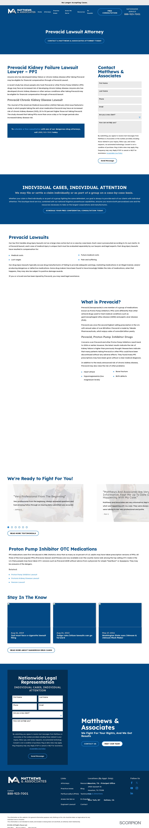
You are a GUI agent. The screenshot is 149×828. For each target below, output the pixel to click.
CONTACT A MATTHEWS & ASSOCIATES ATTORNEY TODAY (74, 41)
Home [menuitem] (40, 12)
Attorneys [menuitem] (47, 12)
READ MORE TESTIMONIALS (23, 533)
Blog (82, 788)
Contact (84, 804)
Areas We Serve (67, 799)
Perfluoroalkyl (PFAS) (70, 794)
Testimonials (86, 794)
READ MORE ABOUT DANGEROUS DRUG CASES (31, 650)
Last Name (103, 91)
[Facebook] (131, 783)
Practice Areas (67, 788)
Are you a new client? (107, 115)
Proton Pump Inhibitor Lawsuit (24, 574)
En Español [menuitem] (90, 12)
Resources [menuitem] (81, 12)
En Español (85, 799)
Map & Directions (95, 794)
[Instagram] (137, 788)
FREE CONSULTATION (109, 12)
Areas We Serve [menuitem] (68, 12)
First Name (103, 83)
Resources (85, 783)
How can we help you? (107, 123)
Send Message (107, 161)
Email (101, 107)
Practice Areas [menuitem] (56, 12)
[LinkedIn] (131, 793)
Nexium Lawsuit (18, 582)
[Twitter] (137, 783)
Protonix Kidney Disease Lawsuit (25, 578)
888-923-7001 (132, 14)
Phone (101, 99)
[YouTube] (131, 788)
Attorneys (65, 783)
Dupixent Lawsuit (68, 804)
